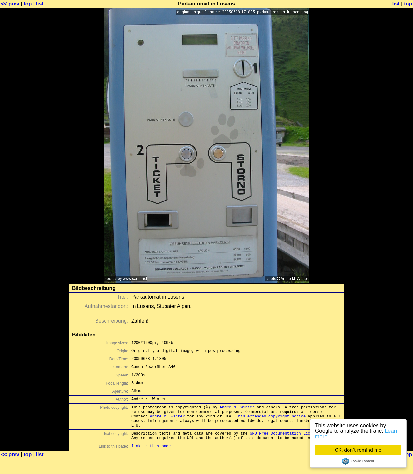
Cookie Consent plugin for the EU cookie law (358, 461)
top (28, 3)
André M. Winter (237, 415)
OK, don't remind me (358, 450)
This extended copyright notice (271, 426)
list (40, 3)
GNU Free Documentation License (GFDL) (293, 446)
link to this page (151, 461)
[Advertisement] (387, 160)
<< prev (10, 3)
